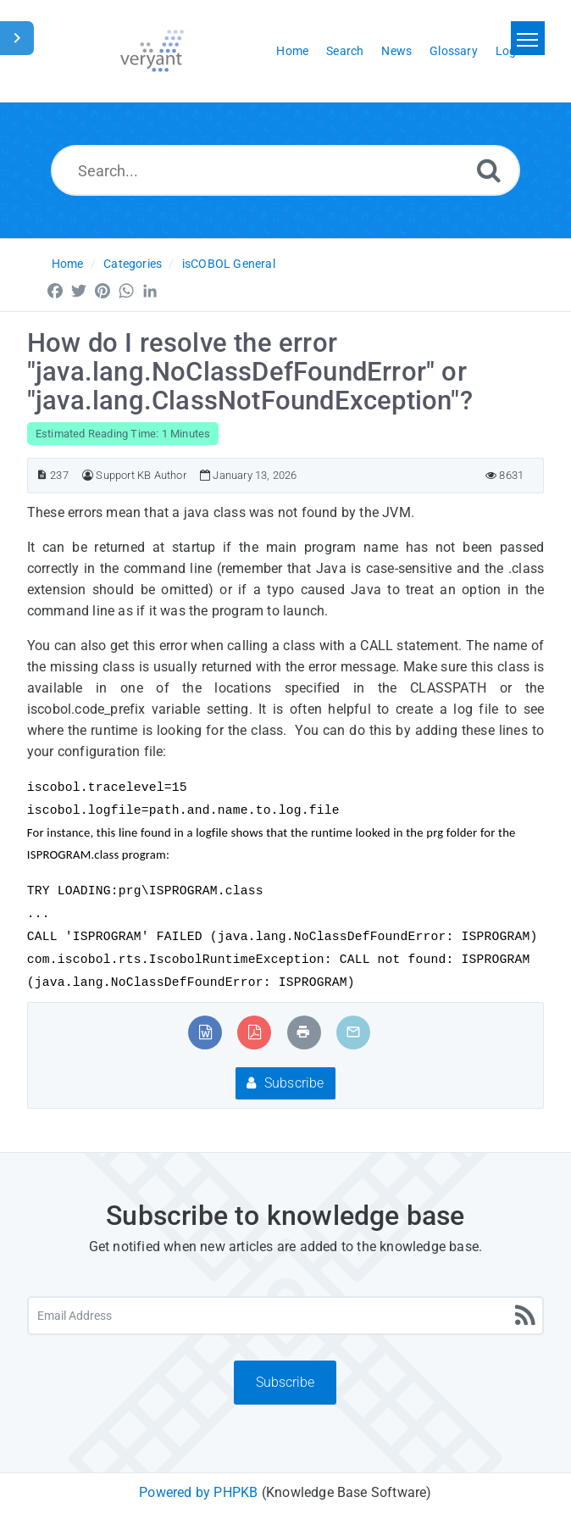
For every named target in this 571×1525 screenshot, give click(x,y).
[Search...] (285, 170)
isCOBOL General (228, 263)
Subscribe (285, 1083)
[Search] (489, 170)
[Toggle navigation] (528, 38)
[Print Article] (303, 1032)
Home (68, 263)
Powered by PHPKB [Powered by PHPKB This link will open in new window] (198, 1492)
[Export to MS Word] (205, 1032)
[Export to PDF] (254, 1032)
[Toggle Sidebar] (17, 38)
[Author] (87, 475)
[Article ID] (41, 475)
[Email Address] (285, 1315)
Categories (132, 263)
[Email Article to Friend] (353, 1032)
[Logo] (152, 50)
